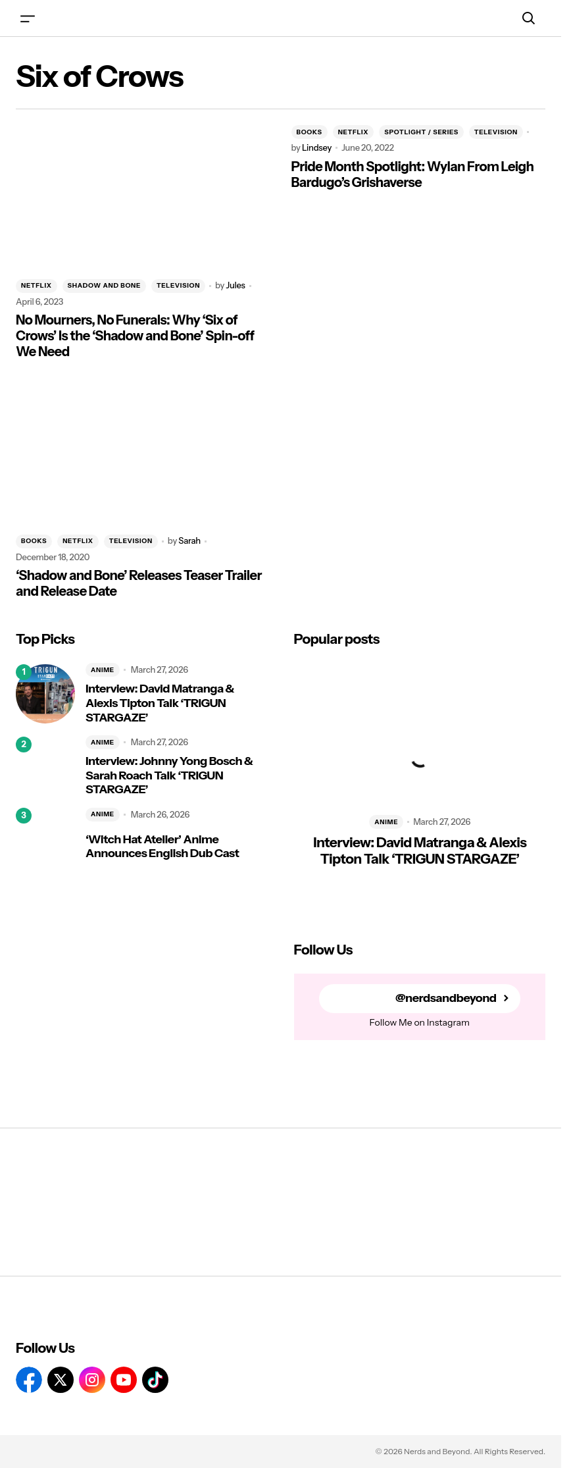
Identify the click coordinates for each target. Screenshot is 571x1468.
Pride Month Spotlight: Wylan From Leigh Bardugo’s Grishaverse (412, 174)
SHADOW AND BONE (104, 285)
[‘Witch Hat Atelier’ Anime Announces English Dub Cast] (45, 837)
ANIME (102, 670)
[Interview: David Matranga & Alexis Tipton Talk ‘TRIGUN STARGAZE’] (45, 693)
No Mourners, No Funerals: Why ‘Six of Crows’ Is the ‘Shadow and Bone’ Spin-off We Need (135, 335)
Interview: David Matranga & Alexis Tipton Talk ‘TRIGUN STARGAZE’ (160, 703)
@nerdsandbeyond (446, 998)
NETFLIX (36, 285)
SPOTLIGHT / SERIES (421, 132)
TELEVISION (178, 285)
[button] (27, 18)
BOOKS (309, 132)
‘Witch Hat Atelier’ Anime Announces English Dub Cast (162, 847)
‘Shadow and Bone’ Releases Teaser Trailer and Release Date (139, 583)
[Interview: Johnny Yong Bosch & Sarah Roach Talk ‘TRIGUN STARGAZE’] (45, 766)
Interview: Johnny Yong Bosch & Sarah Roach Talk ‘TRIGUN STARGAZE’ (169, 775)
